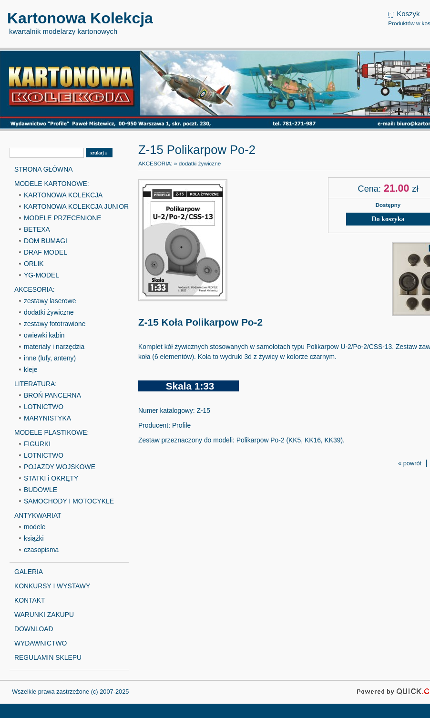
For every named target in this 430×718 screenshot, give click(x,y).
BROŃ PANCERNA (52, 395)
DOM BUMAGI (45, 241)
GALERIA (28, 571)
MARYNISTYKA (47, 418)
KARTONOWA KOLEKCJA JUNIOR (76, 206)
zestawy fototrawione (54, 324)
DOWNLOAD (33, 629)
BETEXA (37, 229)
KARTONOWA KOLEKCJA (63, 195)
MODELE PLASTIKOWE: (51, 432)
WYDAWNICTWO (40, 643)
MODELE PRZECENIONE (63, 218)
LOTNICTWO (43, 406)
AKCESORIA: (34, 289)
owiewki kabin (44, 335)
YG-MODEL (41, 275)
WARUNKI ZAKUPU (44, 614)
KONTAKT (29, 600)
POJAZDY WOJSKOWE (59, 467)
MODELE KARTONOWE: (51, 183)
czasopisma (41, 550)
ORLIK (34, 263)
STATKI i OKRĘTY (51, 478)
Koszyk (408, 14)
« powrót (409, 463)
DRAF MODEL (45, 252)
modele (34, 527)
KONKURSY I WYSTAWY (52, 586)
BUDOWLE (40, 489)
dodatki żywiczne (49, 312)
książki (34, 538)
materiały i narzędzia (54, 346)
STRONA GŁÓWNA (43, 169)
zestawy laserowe (50, 301)
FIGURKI (37, 444)
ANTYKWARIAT (37, 515)
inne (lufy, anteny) (50, 358)
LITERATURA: (35, 384)
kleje (31, 369)
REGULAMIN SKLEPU (48, 657)
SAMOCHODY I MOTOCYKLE (69, 501)
